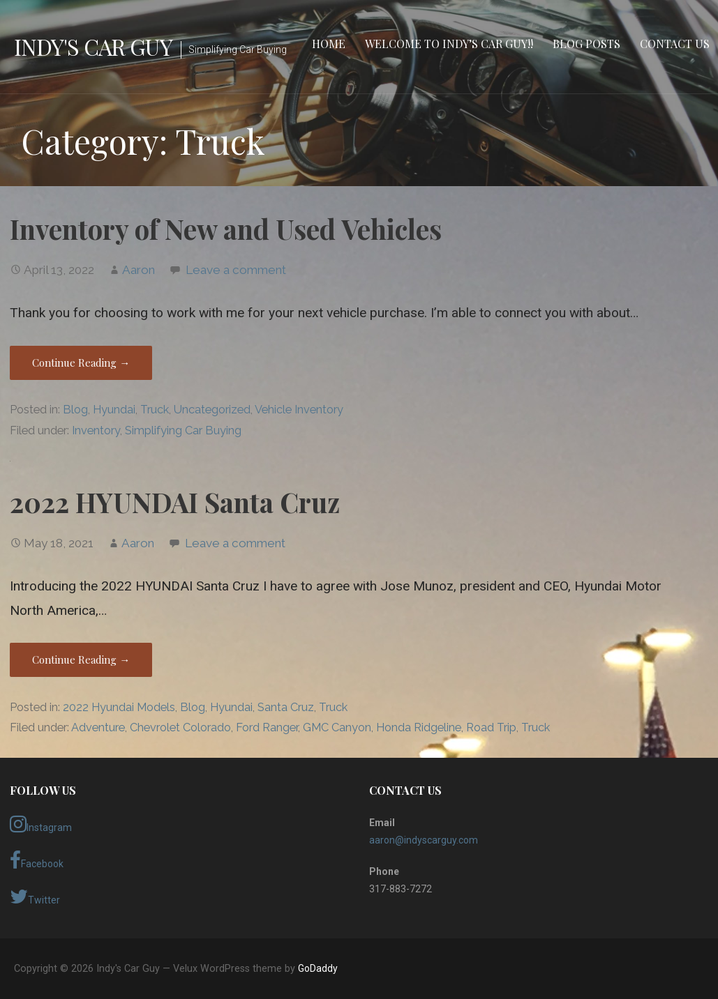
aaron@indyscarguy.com (423, 840)
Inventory (96, 430)
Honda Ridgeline (418, 727)
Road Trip (491, 727)
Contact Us (675, 43)
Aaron (138, 270)
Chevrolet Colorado (180, 727)
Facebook (36, 860)
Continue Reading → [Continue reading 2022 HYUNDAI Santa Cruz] (81, 659)
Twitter (35, 896)
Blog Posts (586, 43)
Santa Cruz (285, 707)
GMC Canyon (337, 727)
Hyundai (114, 409)
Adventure (98, 727)
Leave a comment (236, 270)
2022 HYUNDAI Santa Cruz (175, 502)
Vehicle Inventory (299, 409)
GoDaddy (318, 968)
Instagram (41, 824)
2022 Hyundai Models (119, 707)
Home (328, 43)
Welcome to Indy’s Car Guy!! (449, 43)
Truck (154, 409)
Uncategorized (212, 409)
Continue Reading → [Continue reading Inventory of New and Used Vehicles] (81, 362)
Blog (75, 409)
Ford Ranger (267, 727)
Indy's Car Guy (93, 46)
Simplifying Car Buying (183, 430)
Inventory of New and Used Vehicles (226, 229)
